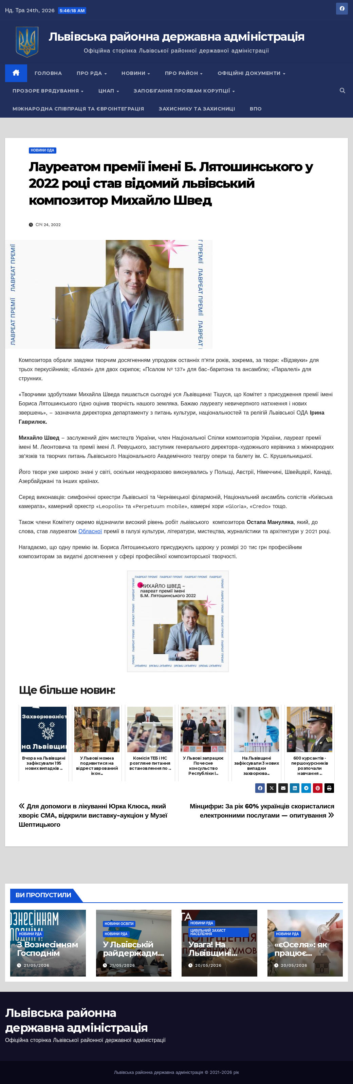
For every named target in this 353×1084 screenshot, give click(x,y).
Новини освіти (119, 924)
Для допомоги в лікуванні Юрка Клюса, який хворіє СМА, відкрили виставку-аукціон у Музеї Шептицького (93, 815)
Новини (134, 73)
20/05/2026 (208, 965)
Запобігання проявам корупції (183, 91)
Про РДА (90, 73)
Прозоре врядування (46, 91)
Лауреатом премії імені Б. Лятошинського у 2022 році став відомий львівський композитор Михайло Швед (171, 183)
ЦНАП (107, 91)
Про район (182, 73)
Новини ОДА (42, 150)
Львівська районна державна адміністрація (177, 36)
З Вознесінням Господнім (47, 949)
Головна (48, 73)
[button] (342, 90)
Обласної (90, 531)
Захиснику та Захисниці (197, 109)
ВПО (256, 109)
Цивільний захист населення (208, 932)
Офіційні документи (250, 73)
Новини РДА (30, 934)
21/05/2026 (37, 965)
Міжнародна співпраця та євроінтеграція (78, 109)
